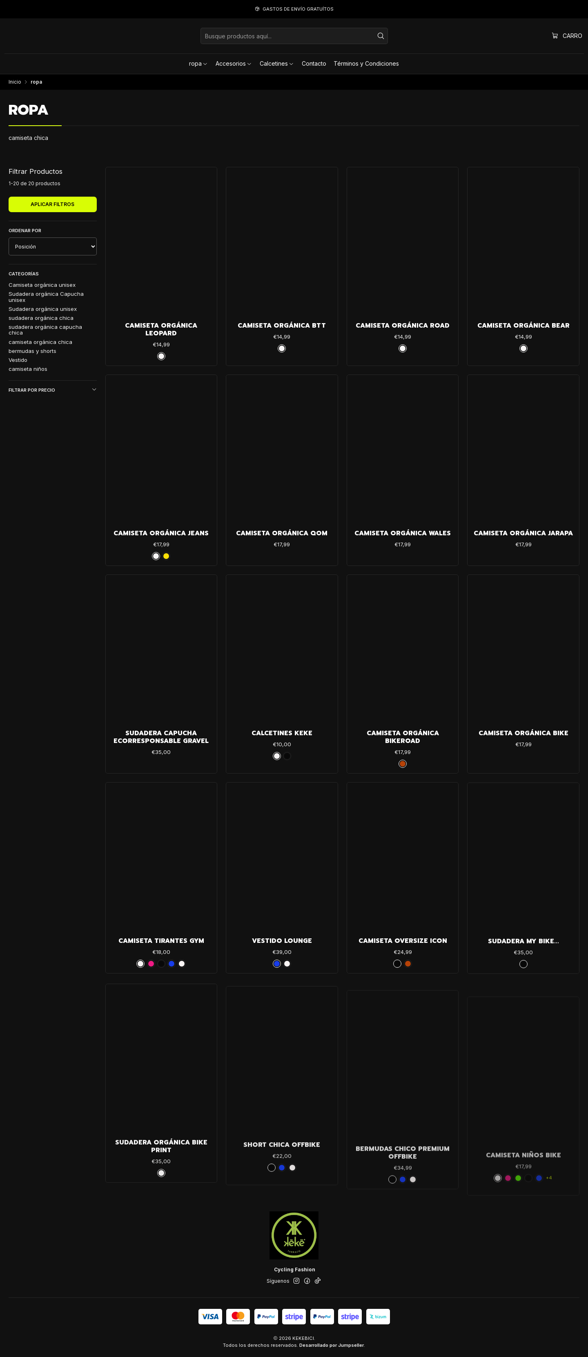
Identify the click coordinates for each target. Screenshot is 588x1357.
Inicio (15, 82)
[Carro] (567, 36)
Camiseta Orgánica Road (403, 326)
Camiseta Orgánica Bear (523, 326)
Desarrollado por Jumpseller (331, 1345)
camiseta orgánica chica (40, 342)
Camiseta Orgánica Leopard (161, 330)
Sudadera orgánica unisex (43, 309)
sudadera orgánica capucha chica (45, 330)
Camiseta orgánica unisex (42, 285)
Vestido (18, 360)
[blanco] (161, 356)
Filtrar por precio (53, 390)
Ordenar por (25, 230)
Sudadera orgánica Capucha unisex (46, 296)
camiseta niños (28, 369)
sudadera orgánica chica (41, 318)
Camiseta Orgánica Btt (282, 326)
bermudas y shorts (32, 351)
